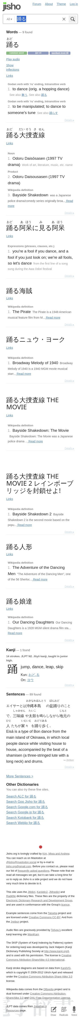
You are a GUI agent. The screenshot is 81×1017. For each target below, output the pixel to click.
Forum (37, 4)
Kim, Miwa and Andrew (55, 853)
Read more (52, 317)
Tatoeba (52, 913)
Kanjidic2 (42, 891)
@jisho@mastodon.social (21, 862)
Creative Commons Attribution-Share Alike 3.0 (45, 976)
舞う (24, 95)
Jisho (11, 6)
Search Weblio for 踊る (23, 823)
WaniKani (33, 934)
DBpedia (48, 989)
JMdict (31, 891)
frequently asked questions (33, 870)
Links (9, 75)
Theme (61, 4)
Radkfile (11, 896)
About (49, 4)
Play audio (13, 59)
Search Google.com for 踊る (27, 807)
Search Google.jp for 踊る (25, 812)
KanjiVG (65, 968)
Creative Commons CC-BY (44, 917)
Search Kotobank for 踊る (25, 817)
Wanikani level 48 (60, 53)
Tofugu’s (56, 930)
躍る (44, 95)
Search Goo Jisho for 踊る (25, 801)
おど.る (33, 674)
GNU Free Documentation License (49, 997)
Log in (74, 4)
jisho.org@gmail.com (18, 866)
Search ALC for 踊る (21, 796)
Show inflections (12, 67)
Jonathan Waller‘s (44, 1006)
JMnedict (54, 891)
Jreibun (70, 760)
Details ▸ (69, 120)
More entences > (19, 776)
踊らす (53, 113)
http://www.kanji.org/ (56, 951)
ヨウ (30, 680)
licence (65, 904)
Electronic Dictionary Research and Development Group (39, 900)
